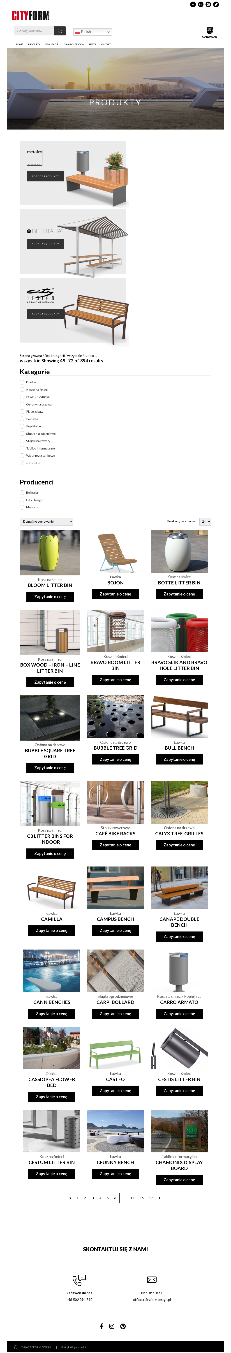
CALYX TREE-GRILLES (179, 833)
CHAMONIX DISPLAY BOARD (179, 1165)
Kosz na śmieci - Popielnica (179, 996)
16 (142, 1198)
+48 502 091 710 (79, 1299)
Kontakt (106, 44)
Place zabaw (34, 411)
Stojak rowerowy (115, 827)
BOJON (115, 582)
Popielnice (33, 426)
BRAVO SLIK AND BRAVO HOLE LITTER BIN (179, 665)
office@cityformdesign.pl (152, 1299)
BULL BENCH (179, 748)
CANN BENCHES (51, 1002)
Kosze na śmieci (37, 390)
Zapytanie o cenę (50, 596)
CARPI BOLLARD (115, 1002)
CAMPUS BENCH (115, 919)
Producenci (37, 482)
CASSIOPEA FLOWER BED (51, 1082)
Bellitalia (32, 492)
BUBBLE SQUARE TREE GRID (50, 753)
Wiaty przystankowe (40, 455)
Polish (83, 32)
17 (151, 1198)
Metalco (32, 507)
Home (19, 44)
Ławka (115, 577)
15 (132, 1198)
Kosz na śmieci (50, 579)
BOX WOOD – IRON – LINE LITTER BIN (50, 667)
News (92, 44)
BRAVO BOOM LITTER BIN (115, 665)
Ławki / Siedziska (38, 397)
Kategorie (35, 371)
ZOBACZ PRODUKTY (45, 176)
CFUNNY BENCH (115, 1162)
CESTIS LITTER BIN (179, 1079)
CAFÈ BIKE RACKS (115, 833)
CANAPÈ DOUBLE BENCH (179, 922)
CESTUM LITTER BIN (52, 1162)
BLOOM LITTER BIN (50, 585)
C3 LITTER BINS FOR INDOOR (50, 839)
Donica (52, 1073)
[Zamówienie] (46, 522)
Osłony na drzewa (39, 404)
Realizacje (51, 44)
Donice (31, 382)
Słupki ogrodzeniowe (41, 434)
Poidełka (32, 419)
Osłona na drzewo (50, 744)
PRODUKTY (34, 44)
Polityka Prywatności (73, 1347)
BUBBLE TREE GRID (115, 748)
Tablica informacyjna (179, 1156)
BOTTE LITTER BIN (179, 582)
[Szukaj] (60, 30)
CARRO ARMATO (179, 1002)
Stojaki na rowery (38, 441)
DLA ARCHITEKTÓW (73, 44)
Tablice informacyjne (40, 448)
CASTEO (115, 1079)
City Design (34, 500)
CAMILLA (51, 919)
